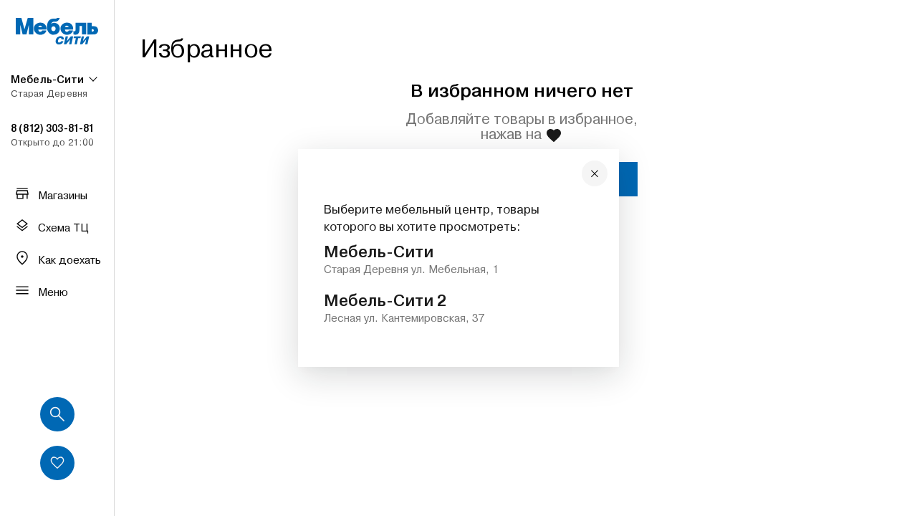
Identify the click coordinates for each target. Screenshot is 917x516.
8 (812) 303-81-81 (52, 128)
